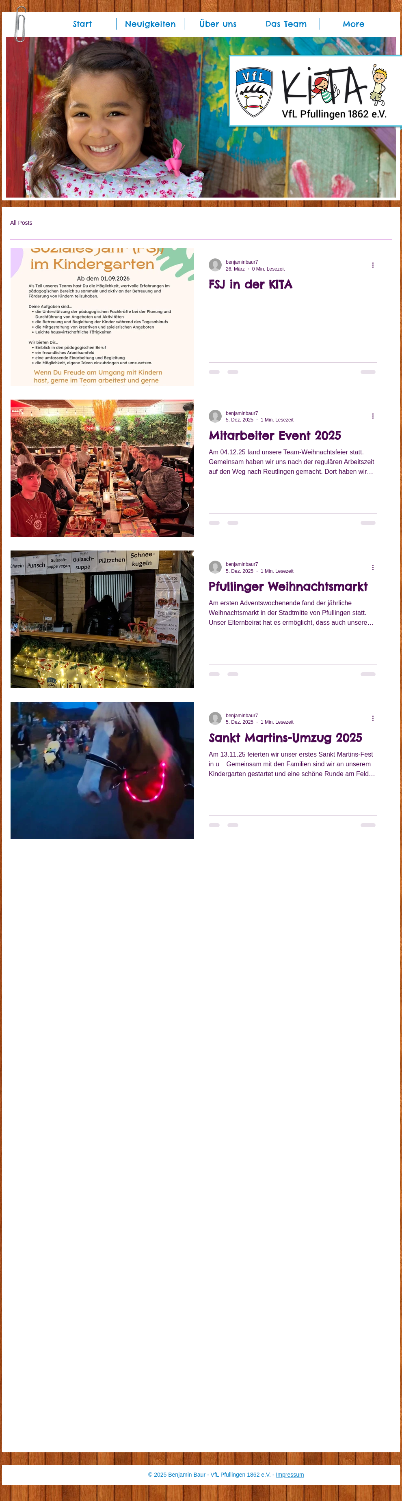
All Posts (21, 222)
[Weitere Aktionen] (375, 265)
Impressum (290, 1474)
